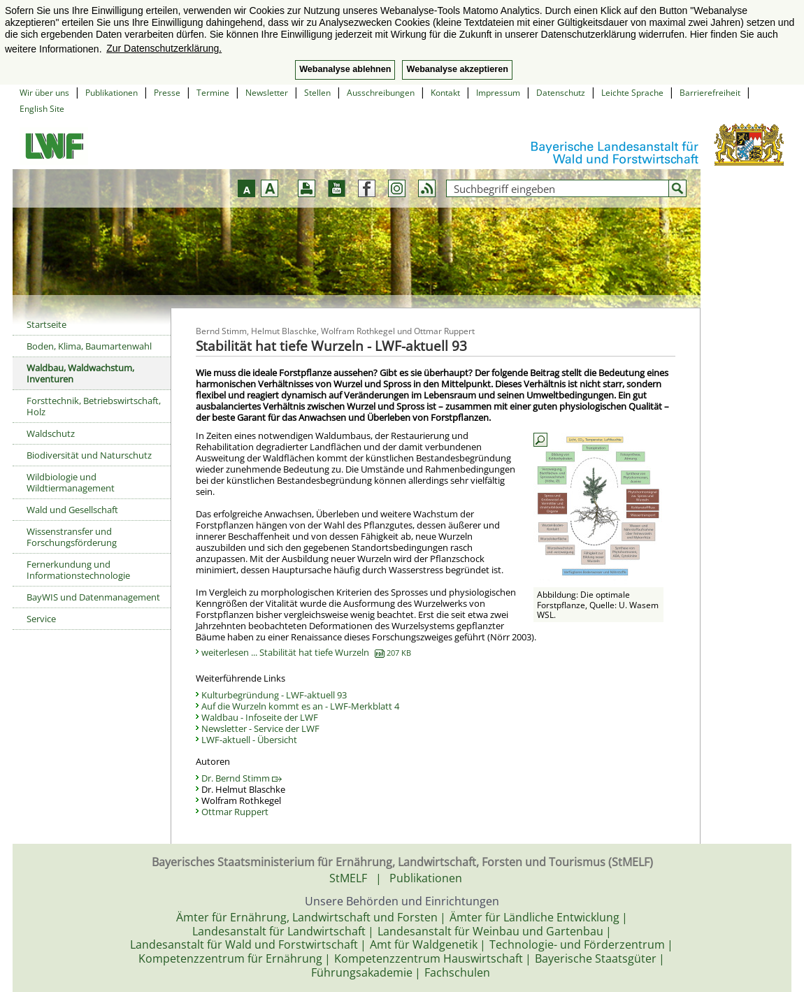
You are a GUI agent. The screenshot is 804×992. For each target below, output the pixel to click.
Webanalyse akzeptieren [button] (457, 69)
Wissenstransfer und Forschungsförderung (72, 537)
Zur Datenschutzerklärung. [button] (164, 48)
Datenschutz (560, 93)
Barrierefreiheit (710, 93)
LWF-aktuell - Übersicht (249, 739)
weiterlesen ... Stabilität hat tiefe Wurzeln (306, 652)
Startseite (46, 324)
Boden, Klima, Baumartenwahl (89, 346)
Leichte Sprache (632, 93)
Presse (167, 93)
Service (41, 618)
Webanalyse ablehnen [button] (345, 69)
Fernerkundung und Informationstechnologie (78, 570)
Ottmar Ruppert (234, 811)
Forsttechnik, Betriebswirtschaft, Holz (94, 406)
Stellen (317, 93)
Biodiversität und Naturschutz (89, 455)
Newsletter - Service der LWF (260, 728)
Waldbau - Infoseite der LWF (259, 717)
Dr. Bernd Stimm (241, 778)
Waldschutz (51, 433)
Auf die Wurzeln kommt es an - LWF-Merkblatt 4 (300, 706)
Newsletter (266, 93)
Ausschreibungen (381, 93)
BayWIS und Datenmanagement (93, 597)
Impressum (498, 93)
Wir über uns (44, 93)
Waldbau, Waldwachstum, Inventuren (80, 373)
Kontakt (445, 93)
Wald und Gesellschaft (72, 509)
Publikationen (111, 93)
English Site (42, 109)
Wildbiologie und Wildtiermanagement (71, 482)
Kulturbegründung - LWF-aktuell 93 (274, 695)
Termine (212, 93)
